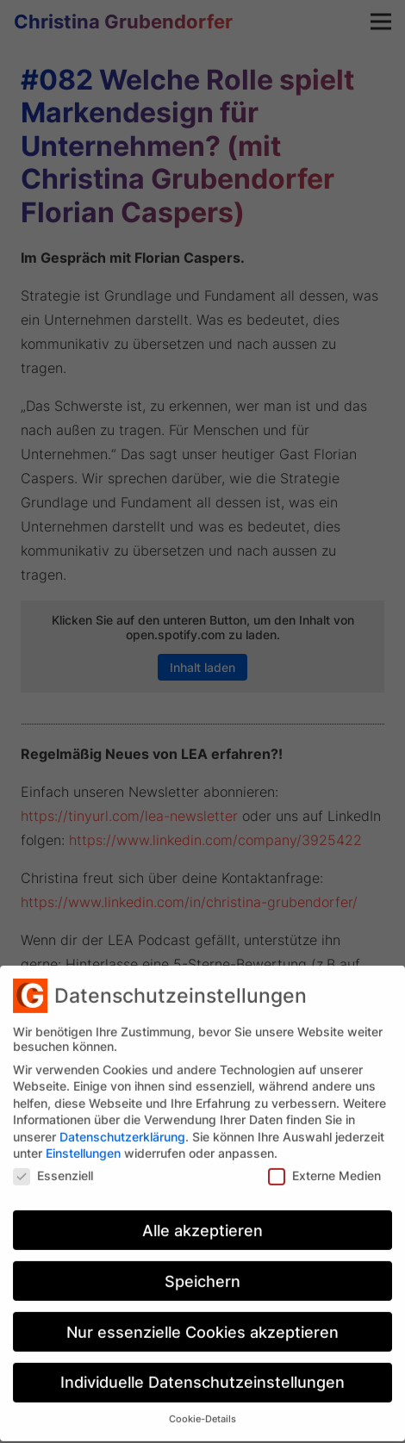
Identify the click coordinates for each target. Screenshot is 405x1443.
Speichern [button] (202, 1269)
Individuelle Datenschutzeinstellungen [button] (202, 1370)
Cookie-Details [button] (202, 1407)
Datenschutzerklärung (122, 1124)
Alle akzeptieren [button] (202, 1219)
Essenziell (53, 1163)
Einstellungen (83, 1141)
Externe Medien (324, 1163)
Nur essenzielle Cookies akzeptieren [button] (202, 1319)
